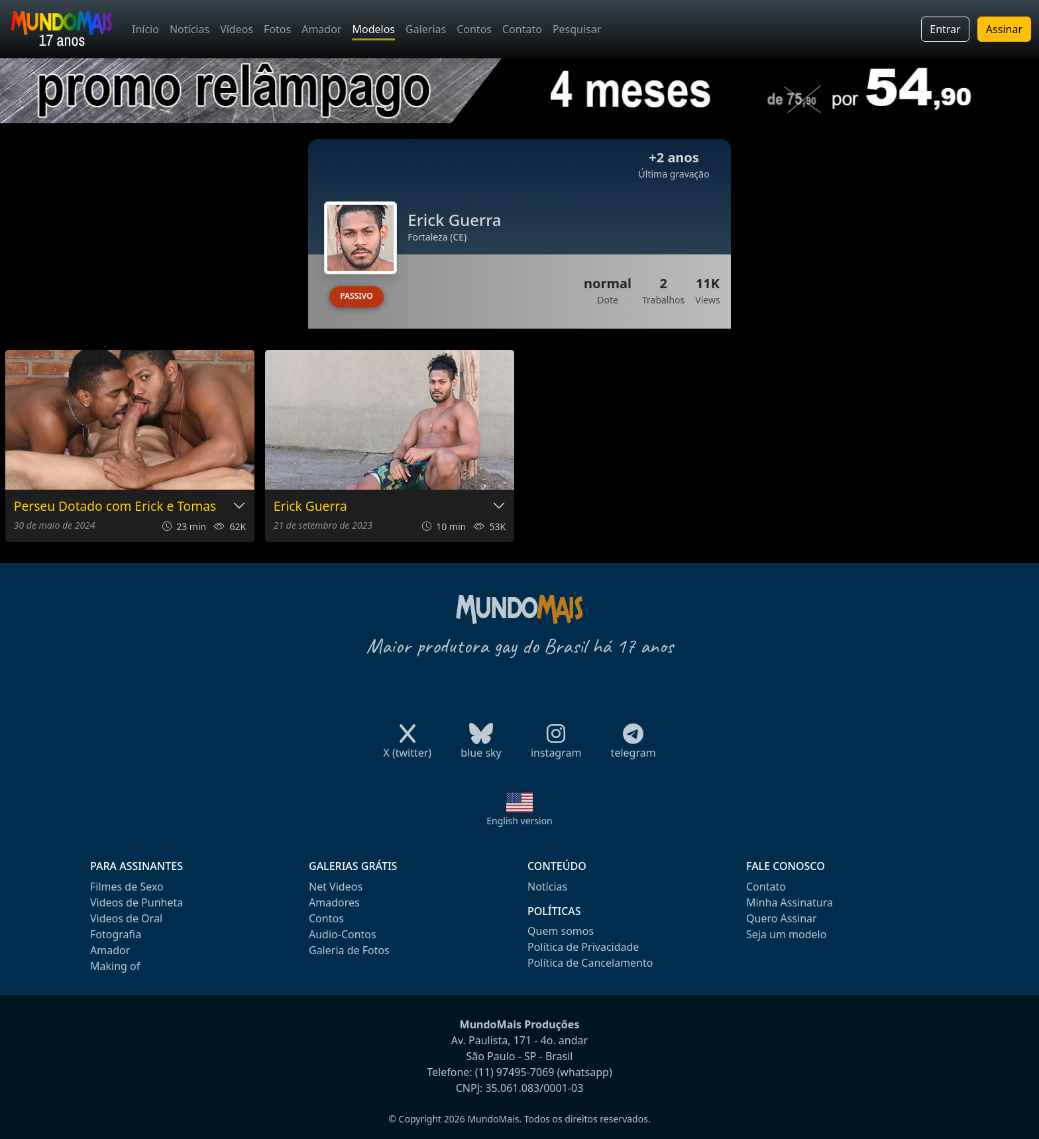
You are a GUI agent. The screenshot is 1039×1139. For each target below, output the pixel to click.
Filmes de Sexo (127, 886)
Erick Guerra (310, 506)
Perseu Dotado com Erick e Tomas (115, 506)
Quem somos (560, 931)
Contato (522, 29)
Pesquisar (577, 29)
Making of (115, 966)
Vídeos (236, 29)
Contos (474, 29)
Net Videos (335, 886)
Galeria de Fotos (349, 950)
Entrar (945, 29)
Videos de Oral (126, 918)
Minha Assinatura (789, 902)
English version (519, 820)
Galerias (426, 29)
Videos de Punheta (136, 902)
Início (145, 29)
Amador (321, 29)
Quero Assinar (781, 918)
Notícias (189, 29)
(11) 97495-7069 (515, 1072)
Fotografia (115, 934)
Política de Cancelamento (590, 962)
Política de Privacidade (583, 947)
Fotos (277, 29)
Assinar (1004, 29)
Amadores (334, 902)
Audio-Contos (342, 934)
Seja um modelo (786, 934)
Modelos (373, 29)
